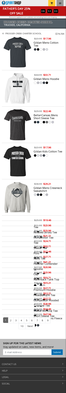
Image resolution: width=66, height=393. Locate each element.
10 (22, 326)
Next (30, 326)
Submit (57, 352)
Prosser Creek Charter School (21, 33)
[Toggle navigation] (60, 3)
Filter (59, 33)
